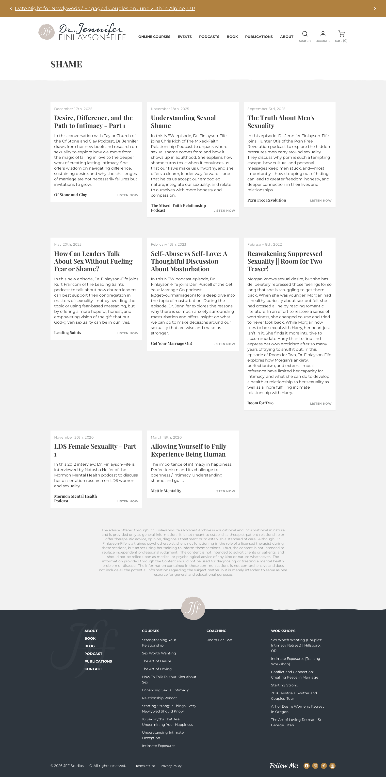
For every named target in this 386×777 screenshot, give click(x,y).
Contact (93, 669)
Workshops (283, 631)
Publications (259, 36)
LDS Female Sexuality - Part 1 (95, 450)
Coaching (216, 631)
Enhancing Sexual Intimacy (165, 690)
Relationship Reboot (159, 698)
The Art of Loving (157, 669)
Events (185, 36)
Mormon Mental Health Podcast (75, 498)
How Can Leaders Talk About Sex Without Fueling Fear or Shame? (93, 261)
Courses (150, 631)
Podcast (93, 653)
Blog (89, 646)
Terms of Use (145, 766)
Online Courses (154, 36)
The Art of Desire (156, 661)
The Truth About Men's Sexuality (281, 121)
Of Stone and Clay (70, 194)
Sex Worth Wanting (159, 653)
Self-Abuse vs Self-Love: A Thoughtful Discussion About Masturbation (189, 261)
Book (232, 36)
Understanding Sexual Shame (183, 121)
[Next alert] (375, 8)
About (286, 36)
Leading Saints (67, 332)
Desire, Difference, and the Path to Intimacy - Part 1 (93, 121)
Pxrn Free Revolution (266, 200)
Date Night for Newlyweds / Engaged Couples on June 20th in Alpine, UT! (105, 8)
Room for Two (260, 402)
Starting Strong (284, 685)
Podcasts (209, 36)
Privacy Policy (171, 766)
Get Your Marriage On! (171, 343)
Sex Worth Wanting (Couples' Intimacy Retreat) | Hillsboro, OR (296, 645)
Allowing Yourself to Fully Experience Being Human (188, 450)
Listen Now (127, 195)
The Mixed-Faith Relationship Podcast (178, 208)
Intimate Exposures (158, 746)
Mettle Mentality (166, 490)
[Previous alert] (11, 8)
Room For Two (219, 640)
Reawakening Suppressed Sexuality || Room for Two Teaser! (284, 261)
